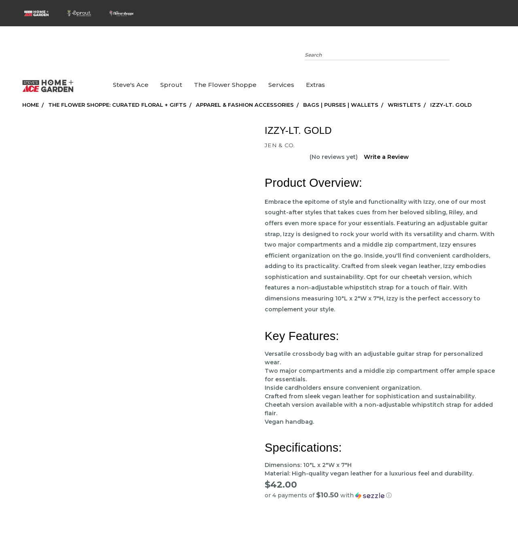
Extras (315, 85)
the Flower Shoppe (225, 85)
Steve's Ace (131, 85)
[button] (380, 495)
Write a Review (386, 157)
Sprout (171, 85)
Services (281, 85)
